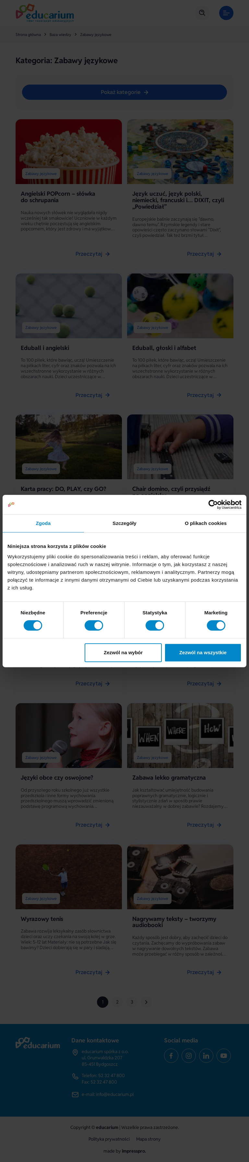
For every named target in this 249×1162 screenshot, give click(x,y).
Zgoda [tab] (43, 523)
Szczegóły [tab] (124, 523)
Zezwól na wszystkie (203, 652)
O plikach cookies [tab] (206, 523)
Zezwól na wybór (123, 652)
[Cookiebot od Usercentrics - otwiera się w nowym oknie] (213, 504)
